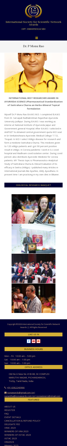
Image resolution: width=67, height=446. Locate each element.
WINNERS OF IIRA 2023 (16, 431)
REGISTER (9, 410)
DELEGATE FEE (12, 424)
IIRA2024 (9, 441)
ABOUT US (9, 406)
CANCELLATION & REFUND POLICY (22, 420)
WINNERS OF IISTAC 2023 (17, 434)
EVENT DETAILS (12, 417)
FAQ (6, 413)
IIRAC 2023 (10, 427)
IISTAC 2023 (10, 438)
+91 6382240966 (16, 387)
